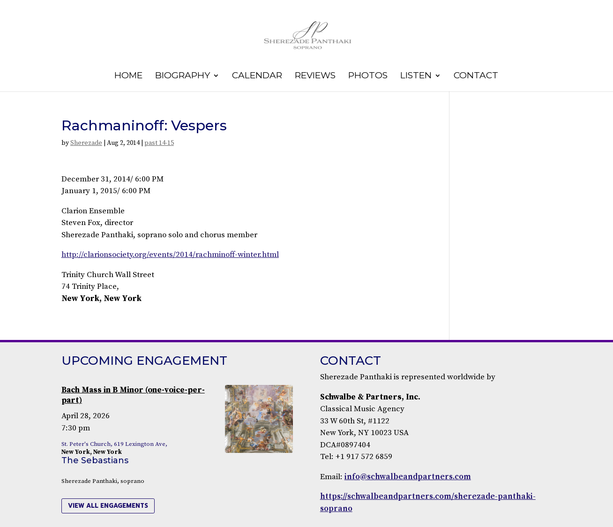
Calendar (257, 76)
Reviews (315, 76)
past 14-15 (159, 143)
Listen (416, 76)
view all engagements (108, 505)
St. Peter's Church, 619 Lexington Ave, (114, 444)
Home (128, 76)
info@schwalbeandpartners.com (407, 477)
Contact (476, 76)
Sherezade (86, 143)
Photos (368, 76)
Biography (182, 76)
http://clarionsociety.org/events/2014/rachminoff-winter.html (170, 254)
